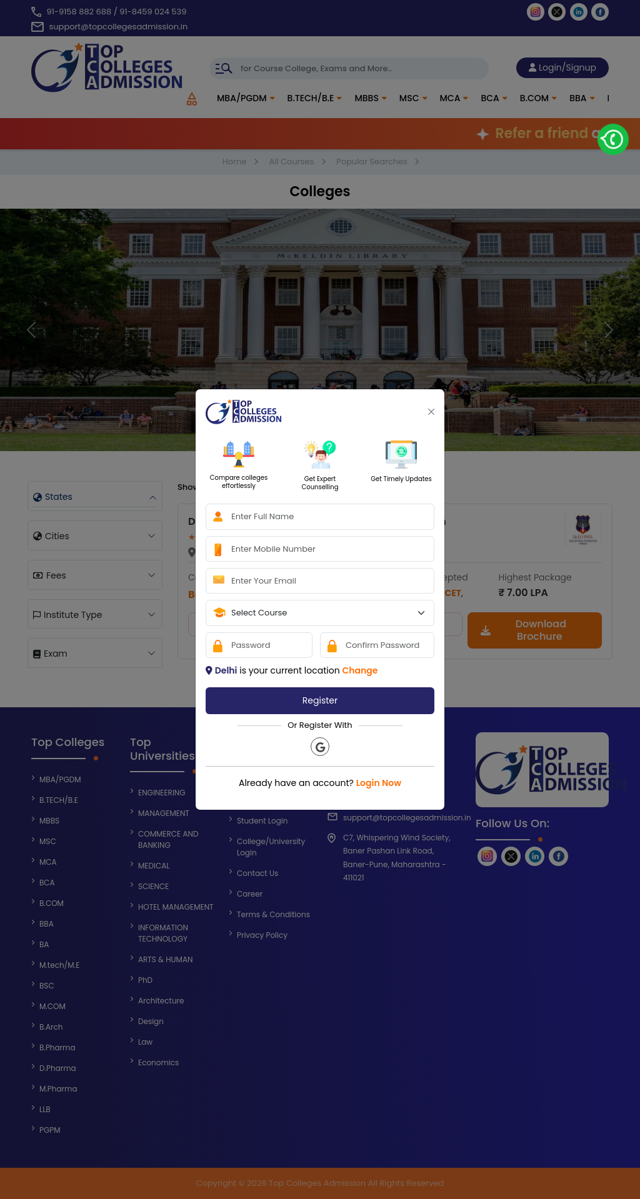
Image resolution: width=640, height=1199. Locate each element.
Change (360, 670)
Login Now (378, 783)
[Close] (431, 412)
